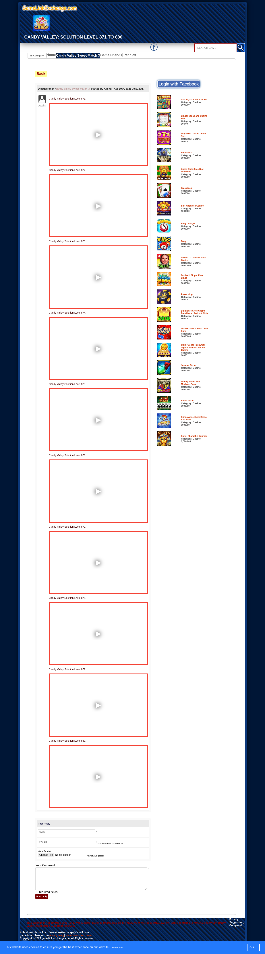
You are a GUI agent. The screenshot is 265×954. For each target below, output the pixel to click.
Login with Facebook (178, 83)
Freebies (124, 55)
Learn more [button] (119, 947)
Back (40, 74)
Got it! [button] (253, 947)
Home (52, 55)
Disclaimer (92, 935)
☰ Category (37, 55)
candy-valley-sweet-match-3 (73, 88)
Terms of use (76, 935)
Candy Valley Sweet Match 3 (76, 55)
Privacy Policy (58, 935)
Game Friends (106, 55)
